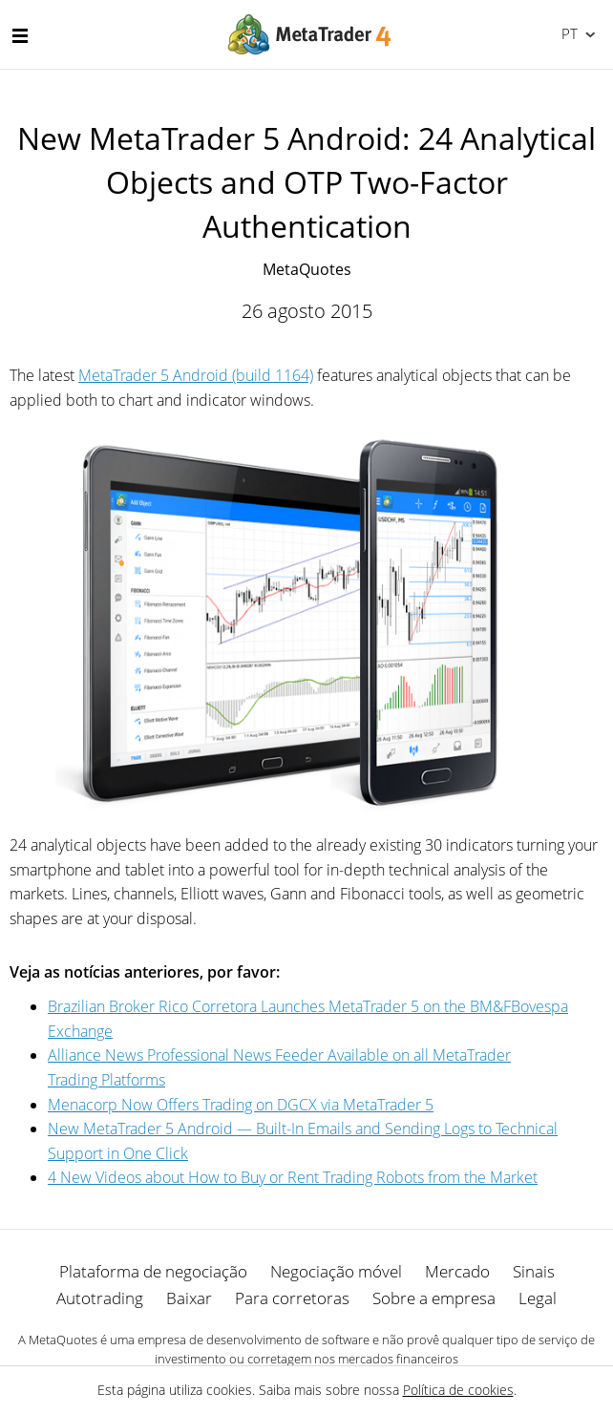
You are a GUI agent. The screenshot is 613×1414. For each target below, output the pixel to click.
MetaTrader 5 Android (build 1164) (195, 375)
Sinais (534, 1271)
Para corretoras (292, 1298)
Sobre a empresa (434, 1298)
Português (568, 33)
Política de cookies (458, 1390)
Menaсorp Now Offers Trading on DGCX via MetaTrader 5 (240, 1104)
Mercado (457, 1271)
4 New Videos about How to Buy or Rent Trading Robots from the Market (293, 1177)
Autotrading (99, 1298)
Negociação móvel (336, 1271)
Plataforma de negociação (153, 1271)
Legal (537, 1298)
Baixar (189, 1298)
